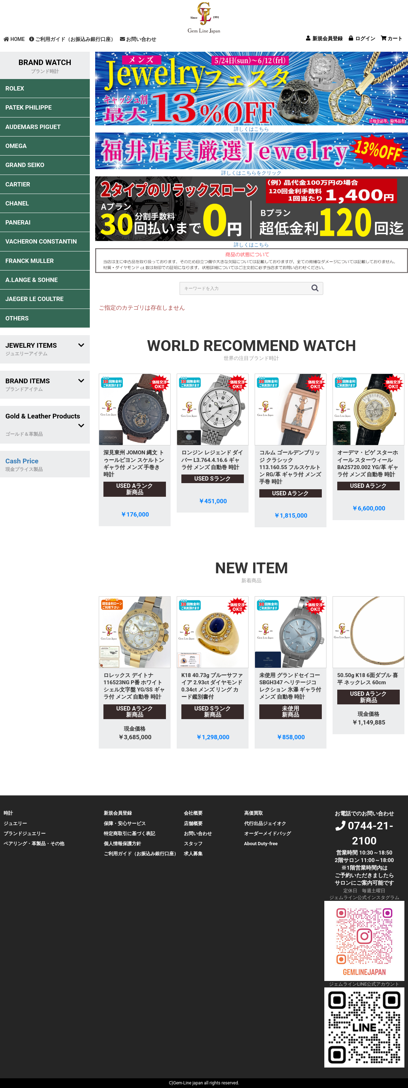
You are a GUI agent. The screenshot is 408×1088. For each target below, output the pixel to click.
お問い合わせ (138, 39)
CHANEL (17, 203)
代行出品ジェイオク (265, 823)
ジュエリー (15, 823)
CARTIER (17, 184)
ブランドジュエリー (25, 833)
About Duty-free (261, 843)
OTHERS (17, 318)
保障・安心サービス (125, 823)
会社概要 (193, 813)
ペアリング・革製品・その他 (34, 843)
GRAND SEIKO (24, 164)
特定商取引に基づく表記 (129, 833)
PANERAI (18, 222)
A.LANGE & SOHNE (31, 279)
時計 (8, 813)
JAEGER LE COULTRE (34, 298)
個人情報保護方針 (122, 843)
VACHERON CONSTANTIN (41, 241)
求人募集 (193, 853)
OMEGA (16, 145)
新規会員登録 (118, 813)
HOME (14, 39)
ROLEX (14, 88)
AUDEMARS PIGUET (33, 126)
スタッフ (193, 843)
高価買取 (253, 813)
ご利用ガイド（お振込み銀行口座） (72, 39)
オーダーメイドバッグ (267, 833)
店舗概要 (193, 823)
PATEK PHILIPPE (28, 107)
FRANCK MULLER (29, 260)
